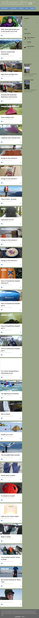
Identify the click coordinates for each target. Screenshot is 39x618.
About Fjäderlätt (4, 8)
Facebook (32, 8)
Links (27, 8)
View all (2, 14)
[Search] (34, 2)
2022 (25, 20)
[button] (20, 36)
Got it (23, 616)
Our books (21, 8)
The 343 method (14, 8)
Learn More (18, 616)
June (26, 22)
